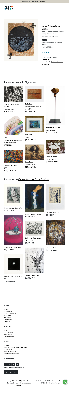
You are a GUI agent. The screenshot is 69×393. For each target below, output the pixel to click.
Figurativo (45, 60)
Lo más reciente (9, 311)
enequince (18, 385)
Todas (6, 309)
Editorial (6, 345)
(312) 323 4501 (15, 381)
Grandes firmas (9, 337)
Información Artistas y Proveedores (15, 347)
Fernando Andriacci (10, 165)
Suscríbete (11, 372)
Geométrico (8, 319)
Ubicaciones (8, 349)
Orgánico (7, 322)
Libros (6, 137)
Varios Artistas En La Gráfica (33, 179)
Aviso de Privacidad (10, 351)
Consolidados (8, 332)
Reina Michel (29, 134)
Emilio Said (28, 104)
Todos (6, 330)
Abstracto (7, 315)
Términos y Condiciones (11, 353)
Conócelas (42, 1)
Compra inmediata (10, 313)
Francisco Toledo (51, 156)
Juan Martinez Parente (53, 127)
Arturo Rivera (29, 162)
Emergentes (8, 334)
